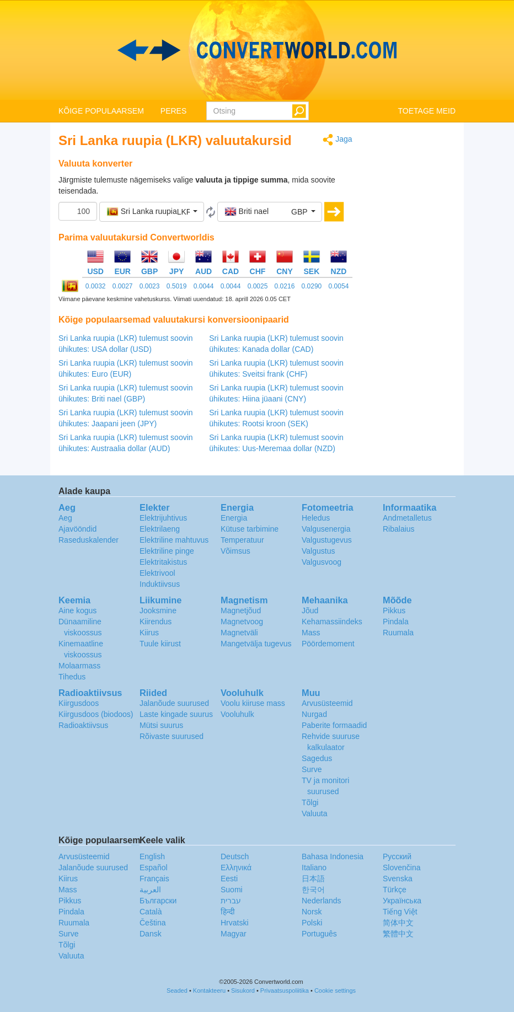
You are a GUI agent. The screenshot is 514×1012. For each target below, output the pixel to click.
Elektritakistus (163, 562)
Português (319, 933)
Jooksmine (158, 610)
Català (151, 911)
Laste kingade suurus (176, 714)
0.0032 (95, 286)
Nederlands (321, 900)
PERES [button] (173, 110)
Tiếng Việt (400, 911)
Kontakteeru (209, 990)
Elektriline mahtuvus (174, 540)
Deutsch (235, 856)
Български (158, 900)
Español (154, 867)
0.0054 (339, 286)
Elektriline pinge (167, 551)
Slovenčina (402, 867)
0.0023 (150, 286)
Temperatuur (242, 540)
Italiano (314, 867)
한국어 (313, 889)
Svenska (398, 878)
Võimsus (235, 551)
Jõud (310, 610)
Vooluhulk (237, 714)
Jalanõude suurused (174, 703)
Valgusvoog (321, 562)
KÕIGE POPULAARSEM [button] (101, 110)
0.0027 (123, 286)
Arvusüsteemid (327, 703)
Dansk (151, 933)
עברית (231, 900)
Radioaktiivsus (83, 725)
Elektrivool (157, 573)
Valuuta (314, 813)
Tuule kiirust (160, 643)
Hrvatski (235, 922)
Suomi (232, 889)
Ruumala (398, 632)
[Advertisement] (412, 298)
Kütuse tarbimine (250, 528)
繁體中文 (398, 933)
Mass (311, 632)
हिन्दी (228, 911)
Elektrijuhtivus (163, 517)
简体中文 (398, 922)
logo (257, 50)
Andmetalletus (407, 517)
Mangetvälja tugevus (256, 643)
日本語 (313, 878)
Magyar (234, 933)
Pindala (396, 621)
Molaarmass (79, 665)
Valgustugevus (327, 540)
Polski (312, 922)
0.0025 (258, 286)
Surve (312, 769)
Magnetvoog (242, 621)
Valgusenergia (326, 528)
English (152, 856)
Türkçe (394, 889)
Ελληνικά (236, 867)
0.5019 (177, 286)
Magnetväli (239, 632)
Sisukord (243, 990)
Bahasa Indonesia (332, 856)
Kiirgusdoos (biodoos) (95, 714)
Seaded (177, 990)
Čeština (152, 922)
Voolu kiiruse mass (253, 703)
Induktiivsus (160, 584)
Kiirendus (156, 621)
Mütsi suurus (161, 725)
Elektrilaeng (160, 528)
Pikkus (394, 610)
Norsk (312, 911)
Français (154, 878)
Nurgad (314, 714)
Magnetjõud (241, 610)
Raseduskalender (88, 540)
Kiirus (149, 632)
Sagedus (317, 758)
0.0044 (204, 286)
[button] (151, 212)
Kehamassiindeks (332, 621)
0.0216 (285, 286)
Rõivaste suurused (172, 736)
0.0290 (312, 286)
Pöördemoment (328, 643)
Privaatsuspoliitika (284, 990)
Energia (234, 517)
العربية (150, 889)
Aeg (65, 517)
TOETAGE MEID (427, 110)
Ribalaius (399, 528)
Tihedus (71, 676)
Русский (397, 856)
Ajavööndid (77, 528)
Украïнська (402, 900)
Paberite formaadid (334, 725)
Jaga (337, 140)
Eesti (229, 878)
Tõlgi (310, 802)
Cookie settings (335, 990)
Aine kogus (77, 610)
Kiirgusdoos (78, 703)
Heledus (316, 517)
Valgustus (318, 551)
